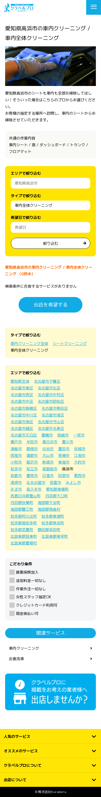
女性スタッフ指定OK (33, 596)
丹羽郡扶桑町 (22, 502)
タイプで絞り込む (26, 195)
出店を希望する (51, 304)
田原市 (63, 475)
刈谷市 (48, 448)
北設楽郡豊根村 (24, 543)
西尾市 (16, 455)
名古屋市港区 (52, 415)
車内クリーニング (24, 648)
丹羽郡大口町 (56, 495)
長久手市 (33, 489)
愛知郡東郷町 (57, 489)
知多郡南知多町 (24, 522)
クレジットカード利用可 (36, 605)
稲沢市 (32, 462)
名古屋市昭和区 (51, 401)
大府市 (79, 462)
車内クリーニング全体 (29, 343)
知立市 (32, 468)
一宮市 (79, 435)
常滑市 (63, 455)
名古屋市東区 (22, 387)
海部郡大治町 (49, 502)
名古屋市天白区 (24, 435)
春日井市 (49, 441)
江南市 (79, 455)
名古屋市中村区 (51, 394)
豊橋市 (47, 435)
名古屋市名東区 (51, 428)
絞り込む (50, 243)
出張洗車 (16, 658)
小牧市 (16, 462)
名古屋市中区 (22, 401)
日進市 (48, 475)
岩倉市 (16, 475)
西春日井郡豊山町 (26, 495)
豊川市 (67, 441)
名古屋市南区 (22, 421)
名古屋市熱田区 (54, 408)
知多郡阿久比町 (24, 516)
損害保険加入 (27, 572)
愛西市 (79, 475)
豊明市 (32, 475)
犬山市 (48, 455)
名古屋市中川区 (24, 415)
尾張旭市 (49, 468)
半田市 (32, 441)
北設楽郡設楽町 (24, 536)
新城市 (48, 462)
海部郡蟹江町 (22, 509)
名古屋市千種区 (47, 381)
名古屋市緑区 (22, 428)
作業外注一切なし (31, 588)
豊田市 (63, 448)
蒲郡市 (32, 455)
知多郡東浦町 (52, 516)
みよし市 (73, 482)
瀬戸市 (16, 441)
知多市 (16, 468)
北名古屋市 (35, 482)
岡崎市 (63, 435)
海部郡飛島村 (49, 509)
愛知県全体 (20, 381)
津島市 (16, 448)
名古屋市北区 (49, 387)
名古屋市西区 (22, 394)
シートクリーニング (70, 343)
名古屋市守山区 (51, 421)
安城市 (79, 448)
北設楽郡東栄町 (54, 536)
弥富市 (55, 482)
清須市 (16, 482)
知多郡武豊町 (22, 529)
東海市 (63, 462)
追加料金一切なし (31, 580)
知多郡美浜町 (52, 522)
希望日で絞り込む (26, 217)
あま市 (16, 489)
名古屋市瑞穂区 (24, 408)
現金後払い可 (27, 613)
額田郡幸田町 (49, 529)
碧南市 (32, 448)
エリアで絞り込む (26, 173)
